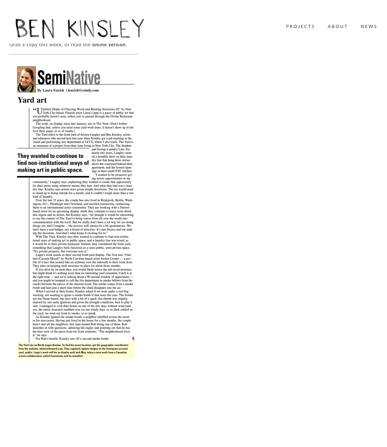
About (338, 26)
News (369, 26)
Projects (300, 26)
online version (109, 44)
